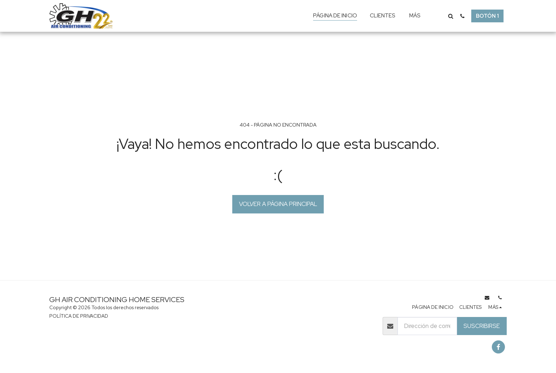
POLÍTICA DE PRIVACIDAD (78, 316)
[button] (450, 16)
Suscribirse (481, 326)
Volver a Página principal (278, 204)
